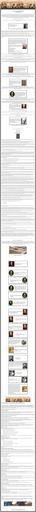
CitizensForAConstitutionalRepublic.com (12, 2)
